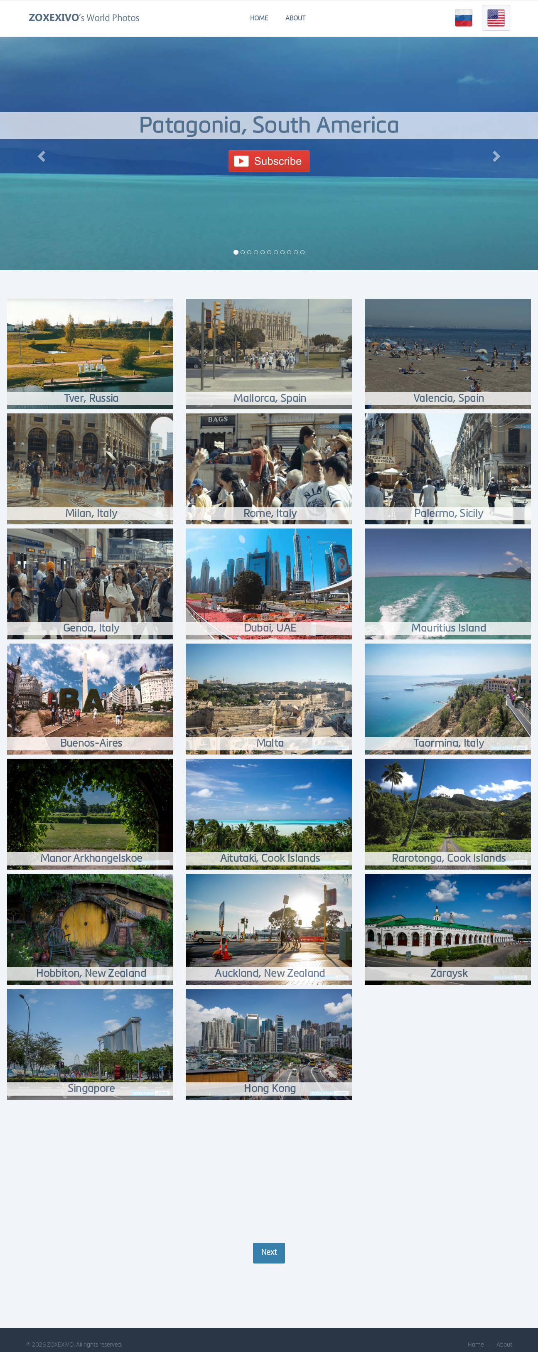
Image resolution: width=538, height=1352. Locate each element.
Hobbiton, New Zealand (91, 973)
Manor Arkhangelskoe (91, 858)
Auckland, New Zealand (270, 973)
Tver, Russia (91, 398)
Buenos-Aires (91, 743)
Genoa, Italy (91, 628)
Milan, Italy (91, 513)
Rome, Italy (270, 513)
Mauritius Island (448, 628)
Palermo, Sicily (449, 513)
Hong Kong (270, 1088)
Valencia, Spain (449, 398)
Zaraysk (449, 973)
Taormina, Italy (449, 743)
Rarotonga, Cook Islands (448, 858)
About (295, 18)
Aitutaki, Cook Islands (270, 858)
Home (259, 18)
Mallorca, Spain (270, 398)
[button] (40, 153)
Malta (270, 743)
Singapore (91, 1088)
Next (269, 1252)
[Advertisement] (269, 1172)
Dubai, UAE (270, 628)
